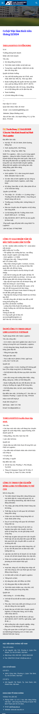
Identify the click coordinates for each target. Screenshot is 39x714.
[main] (19, 33)
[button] (2, 3)
